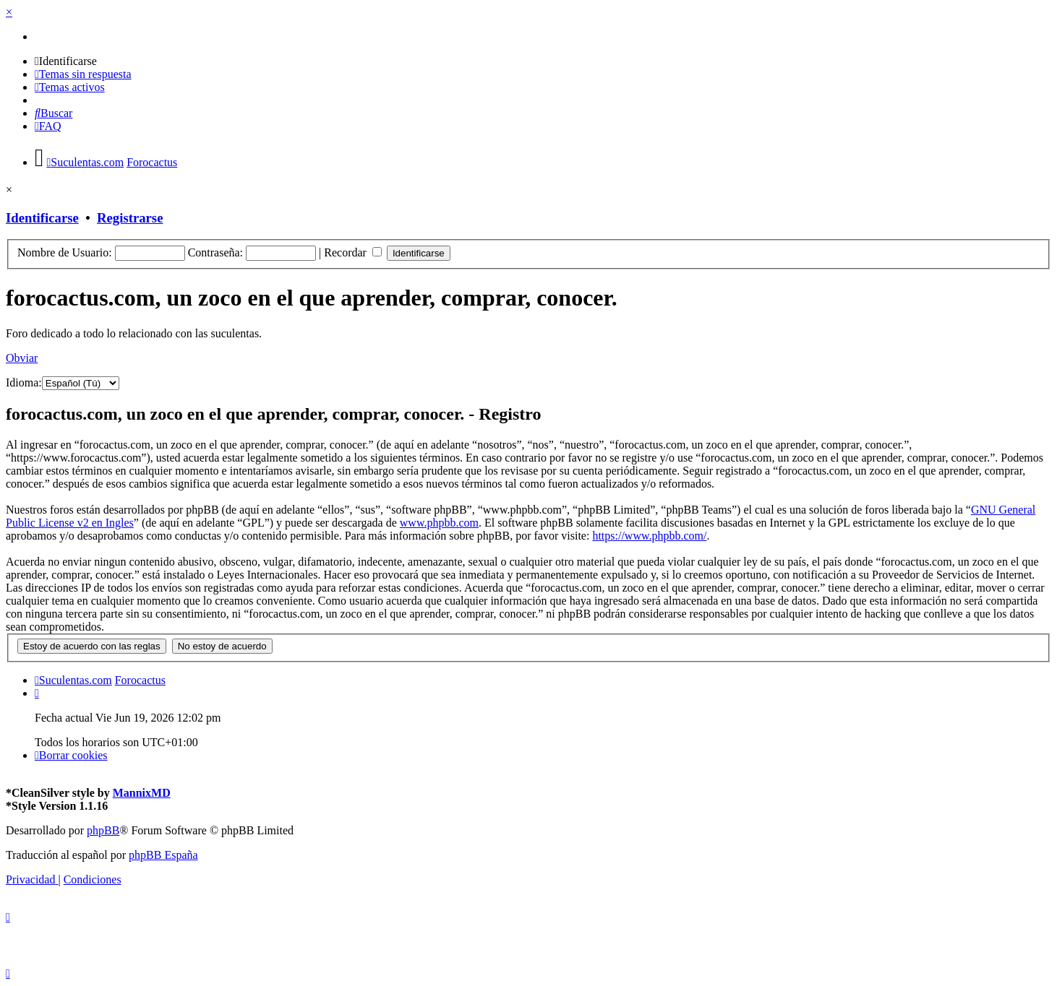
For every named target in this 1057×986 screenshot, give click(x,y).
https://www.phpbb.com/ (649, 535)
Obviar (22, 358)
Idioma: (24, 382)
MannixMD (142, 793)
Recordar (353, 252)
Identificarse (42, 217)
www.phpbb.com (439, 522)
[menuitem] (66, 61)
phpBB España (163, 855)
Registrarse (130, 217)
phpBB (103, 830)
